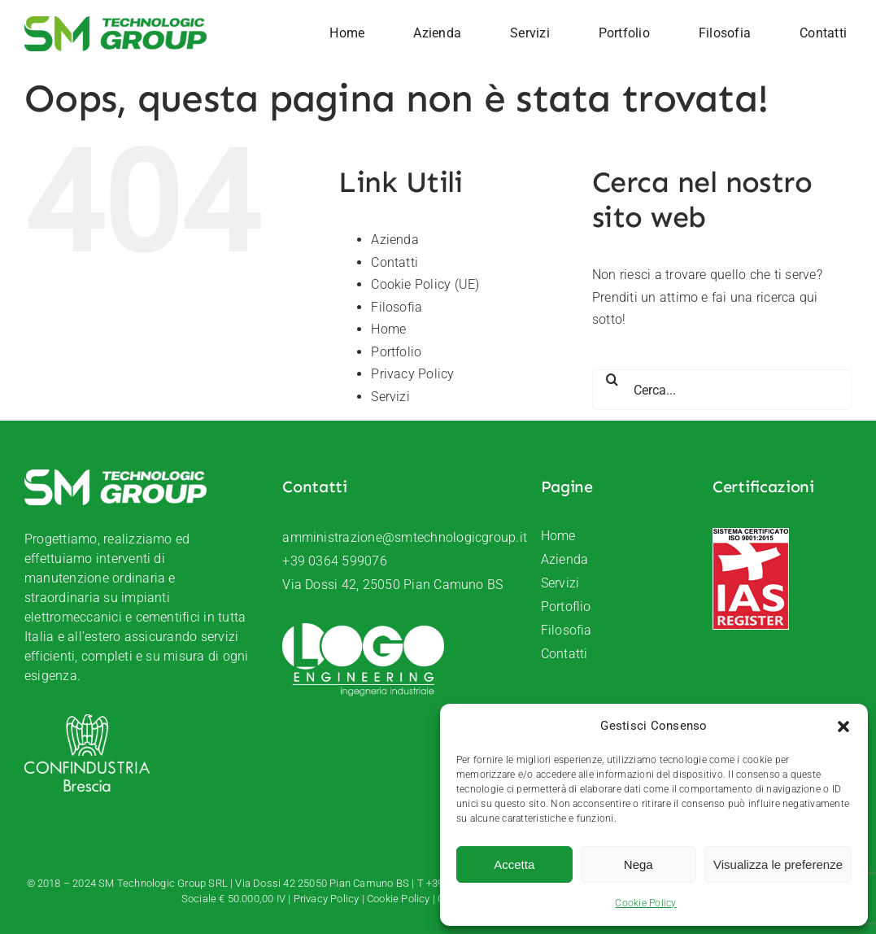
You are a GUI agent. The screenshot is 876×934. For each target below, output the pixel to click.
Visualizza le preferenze (778, 864)
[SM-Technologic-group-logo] (115, 22)
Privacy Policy (412, 374)
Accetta (514, 864)
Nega (638, 864)
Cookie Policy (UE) (425, 284)
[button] (843, 726)
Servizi (390, 396)
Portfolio (396, 352)
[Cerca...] (722, 389)
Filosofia (396, 307)
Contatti (394, 262)
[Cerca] (612, 379)
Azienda (395, 239)
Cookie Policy (645, 903)
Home (388, 329)
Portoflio (566, 606)
